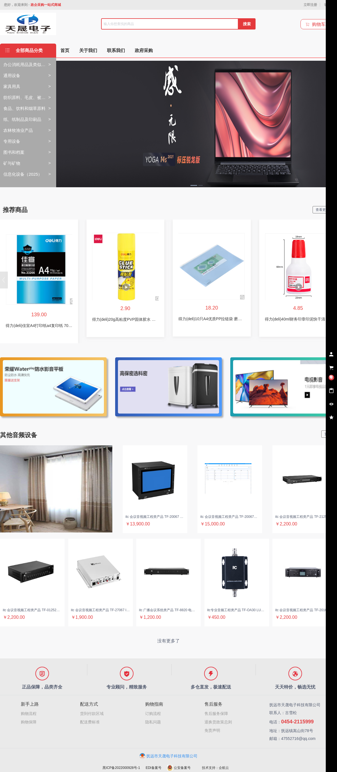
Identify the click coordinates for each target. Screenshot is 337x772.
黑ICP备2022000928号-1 (121, 768)
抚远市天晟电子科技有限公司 (168, 756)
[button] (4, 280)
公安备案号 (179, 768)
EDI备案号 (153, 768)
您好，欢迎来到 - (32, 5)
